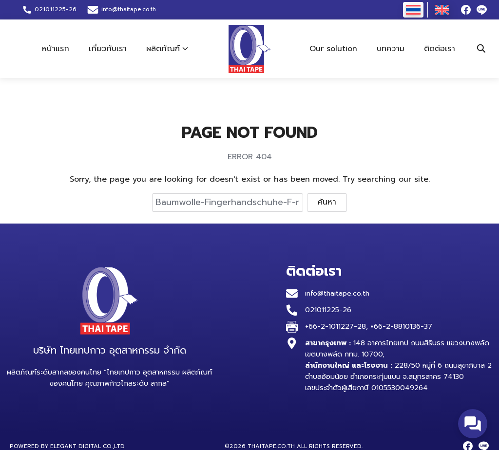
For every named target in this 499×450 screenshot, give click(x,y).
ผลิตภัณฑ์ (163, 49)
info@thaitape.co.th (128, 9)
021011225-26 (328, 309)
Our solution (333, 49)
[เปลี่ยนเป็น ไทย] (413, 10)
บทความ (390, 49)
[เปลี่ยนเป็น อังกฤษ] (442, 10)
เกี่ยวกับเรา (108, 49)
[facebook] (466, 10)
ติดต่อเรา (439, 49)
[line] (481, 10)
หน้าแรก (55, 49)
